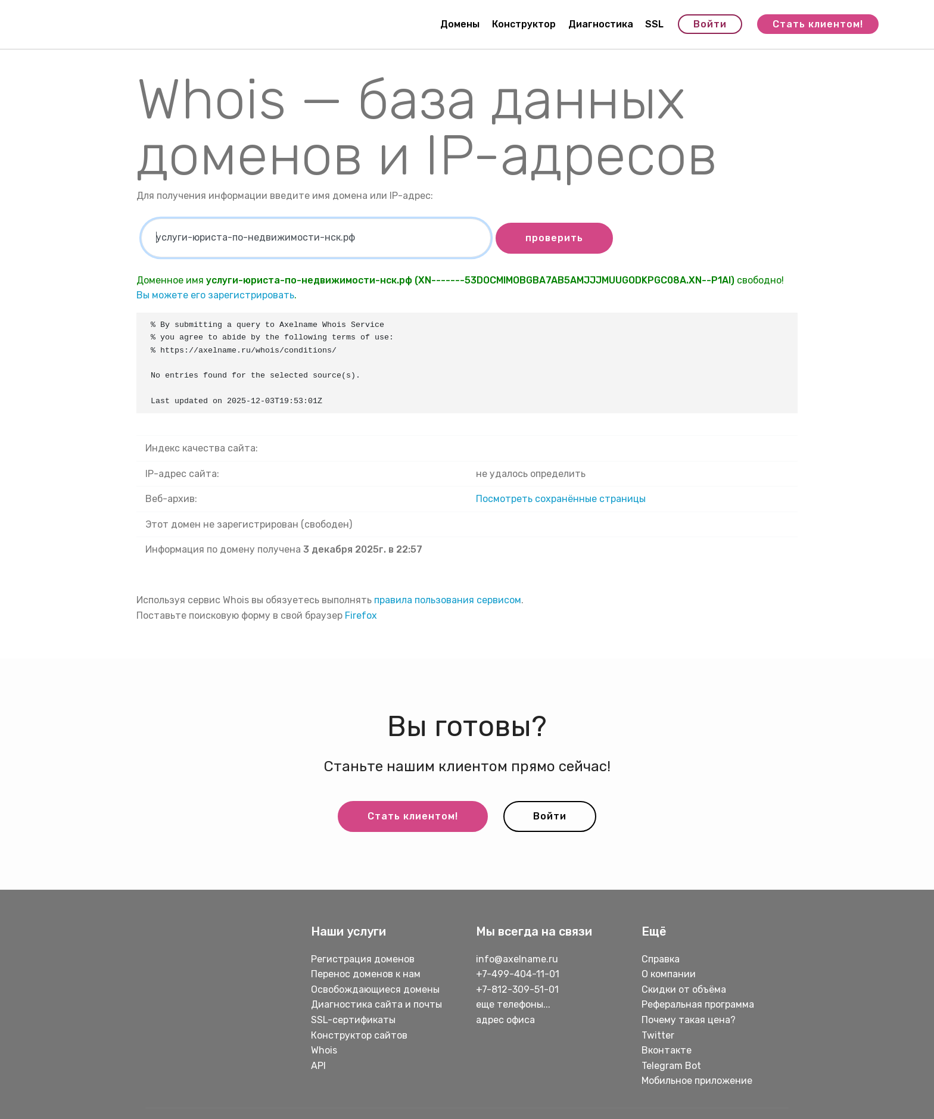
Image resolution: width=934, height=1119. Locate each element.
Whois (324, 1050)
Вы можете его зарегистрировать (215, 295)
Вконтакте (667, 1050)
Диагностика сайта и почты (376, 1004)
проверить (554, 238)
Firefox (361, 615)
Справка (661, 959)
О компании (669, 974)
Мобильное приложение (697, 1080)
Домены (460, 24)
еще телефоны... (513, 1004)
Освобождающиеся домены (375, 989)
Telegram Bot (671, 1065)
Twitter (658, 1035)
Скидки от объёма (684, 989)
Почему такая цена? (689, 1020)
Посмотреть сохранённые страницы (561, 498)
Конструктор (524, 24)
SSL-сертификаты (354, 1020)
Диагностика (600, 24)
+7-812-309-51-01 (517, 989)
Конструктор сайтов (359, 1035)
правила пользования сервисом (447, 600)
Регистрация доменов (363, 959)
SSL (654, 24)
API (318, 1065)
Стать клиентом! (818, 24)
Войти (710, 24)
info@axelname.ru (517, 959)
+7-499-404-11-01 (517, 974)
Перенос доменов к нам (366, 974)
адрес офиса (505, 1020)
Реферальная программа (698, 1004)
